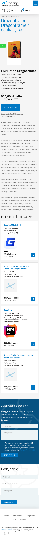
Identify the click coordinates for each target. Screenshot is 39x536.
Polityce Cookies (7, 530)
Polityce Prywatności (27, 450)
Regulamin (31, 515)
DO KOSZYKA (12, 107)
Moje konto (13, 11)
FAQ (14, 519)
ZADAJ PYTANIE (9, 455)
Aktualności (17, 515)
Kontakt (23, 519)
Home (6, 515)
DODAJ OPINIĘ (9, 502)
